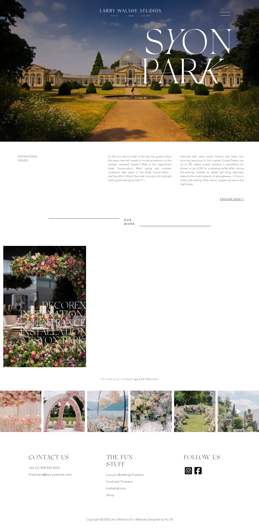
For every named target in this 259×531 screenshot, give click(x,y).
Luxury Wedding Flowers (125, 475)
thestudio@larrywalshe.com (50, 474)
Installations (116, 488)
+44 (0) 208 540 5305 (44, 468)
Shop (110, 495)
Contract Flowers (119, 481)
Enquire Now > (232, 199)
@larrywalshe (146, 380)
